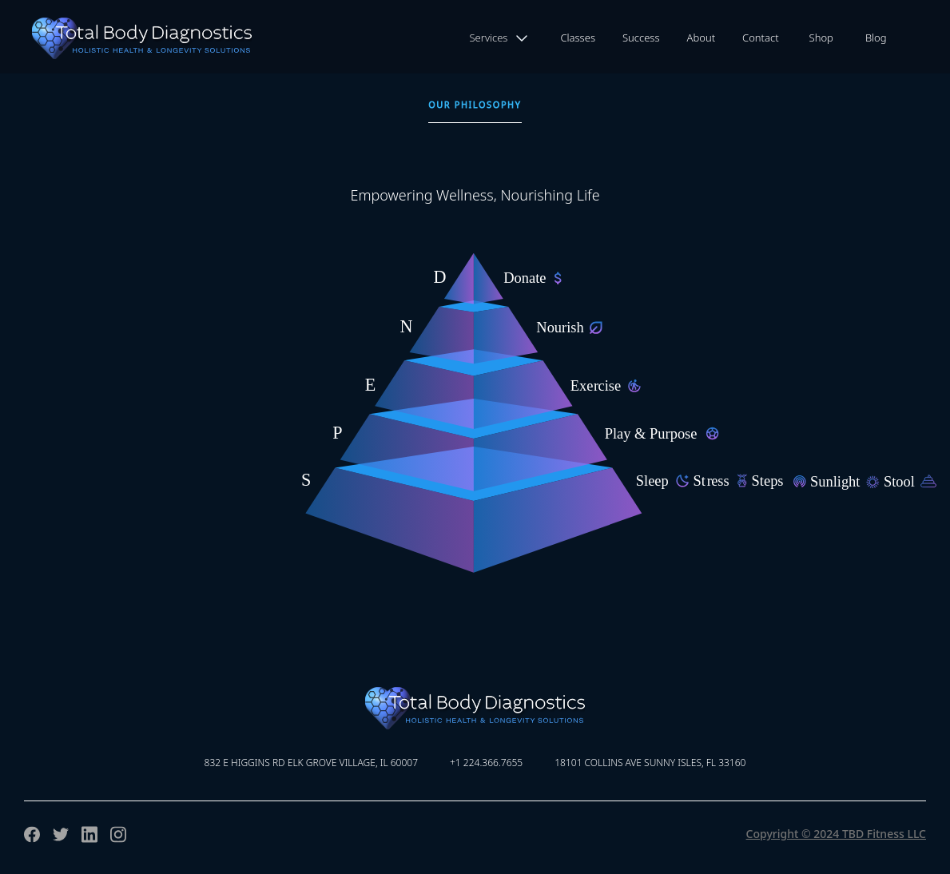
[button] (500, 38)
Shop (821, 37)
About (701, 37)
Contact (760, 37)
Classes (577, 37)
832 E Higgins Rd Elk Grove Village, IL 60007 (311, 762)
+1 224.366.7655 (486, 762)
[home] (126, 39)
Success (641, 37)
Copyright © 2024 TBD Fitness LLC (836, 833)
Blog (876, 37)
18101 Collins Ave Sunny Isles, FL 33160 (649, 762)
